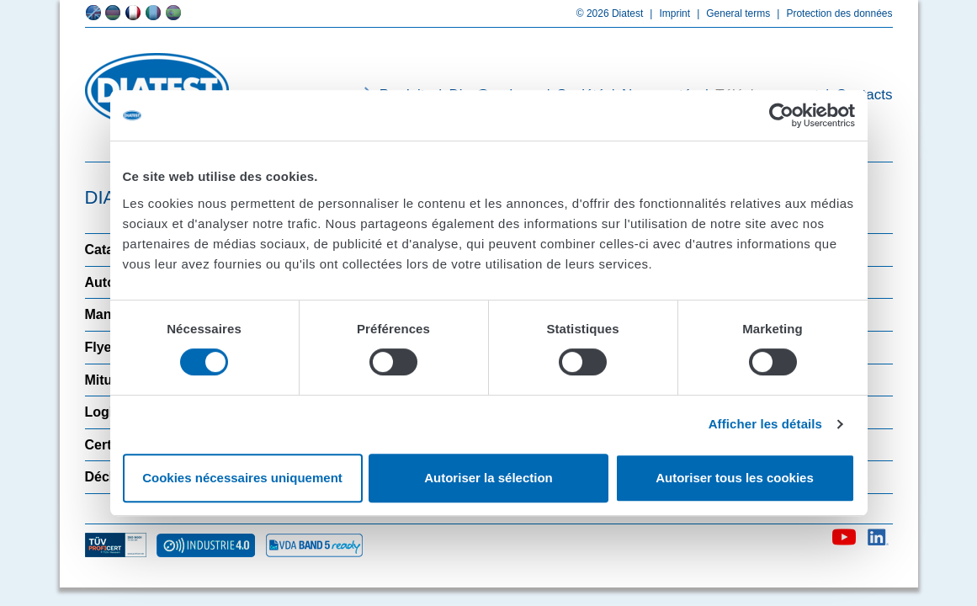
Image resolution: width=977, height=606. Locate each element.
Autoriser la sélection (488, 477)
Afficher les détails (765, 424)
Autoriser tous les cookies (735, 477)
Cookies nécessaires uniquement (242, 477)
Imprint (666, 13)
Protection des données (831, 13)
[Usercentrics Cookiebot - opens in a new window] (781, 115)
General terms (730, 13)
